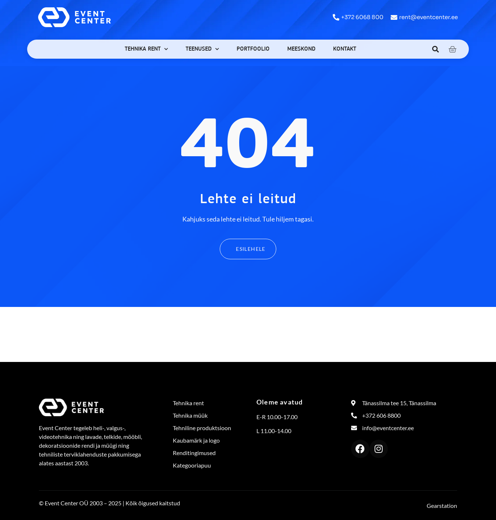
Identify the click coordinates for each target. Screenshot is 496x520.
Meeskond (301, 49)
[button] (436, 49)
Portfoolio (253, 49)
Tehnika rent (146, 49)
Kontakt (344, 49)
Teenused (202, 49)
